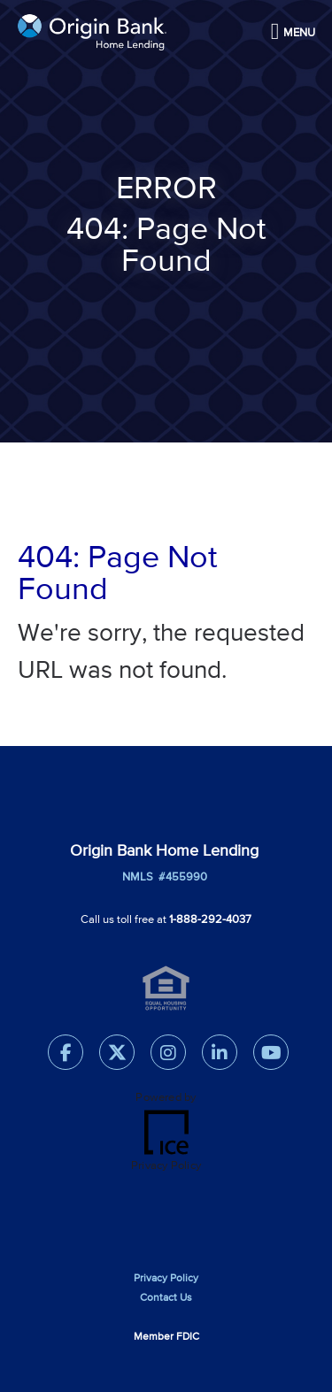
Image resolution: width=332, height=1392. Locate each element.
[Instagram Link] (168, 1056)
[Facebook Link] (65, 1056)
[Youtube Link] (271, 1056)
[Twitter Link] (117, 1056)
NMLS (137, 877)
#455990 (180, 877)
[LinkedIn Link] (219, 1056)
